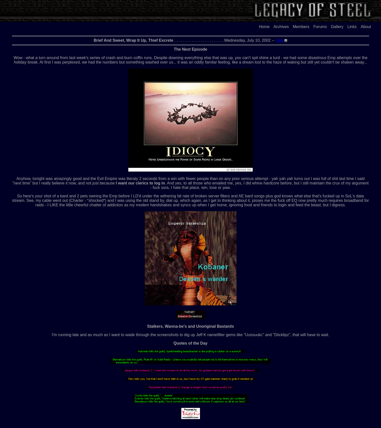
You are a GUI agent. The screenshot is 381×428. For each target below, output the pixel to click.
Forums (320, 27)
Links (352, 27)
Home (264, 27)
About (366, 27)
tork (280, 40)
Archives (281, 27)
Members (301, 27)
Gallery (337, 27)
